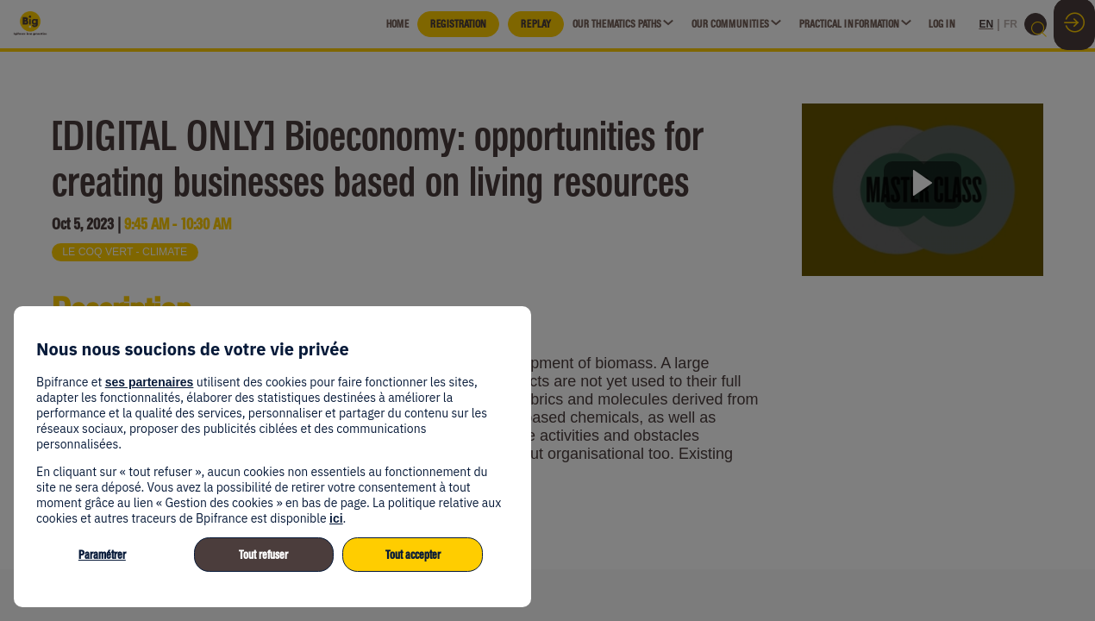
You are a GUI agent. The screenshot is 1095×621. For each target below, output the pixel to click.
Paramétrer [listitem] (102, 555)
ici (336, 518)
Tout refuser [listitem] (263, 555)
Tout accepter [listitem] (413, 555)
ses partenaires (149, 382)
